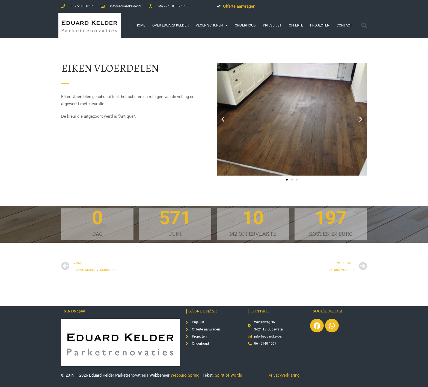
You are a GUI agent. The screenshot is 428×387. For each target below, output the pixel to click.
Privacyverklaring (284, 375)
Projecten (319, 25)
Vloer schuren (212, 25)
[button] (364, 25)
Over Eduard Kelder (170, 25)
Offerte (296, 25)
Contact (344, 25)
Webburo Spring (185, 375)
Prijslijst (272, 25)
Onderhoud (245, 25)
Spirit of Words (228, 375)
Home (140, 25)
